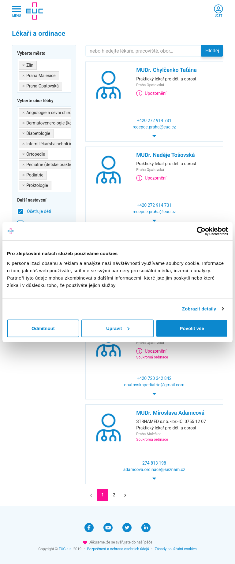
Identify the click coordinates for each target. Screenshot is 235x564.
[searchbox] (65, 85)
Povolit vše (192, 328)
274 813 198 (154, 463)
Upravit (117, 328)
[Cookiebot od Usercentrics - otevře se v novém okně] (201, 231)
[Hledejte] (143, 51)
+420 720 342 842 (154, 378)
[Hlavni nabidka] (16, 11)
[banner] (34, 11)
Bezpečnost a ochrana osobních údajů (118, 549)
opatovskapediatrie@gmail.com (154, 384)
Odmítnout (43, 328)
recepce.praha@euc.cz (154, 126)
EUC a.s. (65, 549)
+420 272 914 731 (154, 120)
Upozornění (151, 93)
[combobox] (44, 76)
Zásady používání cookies (175, 549)
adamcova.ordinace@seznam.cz (154, 469)
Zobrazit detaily (199, 308)
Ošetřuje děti (39, 211)
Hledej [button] (212, 51)
